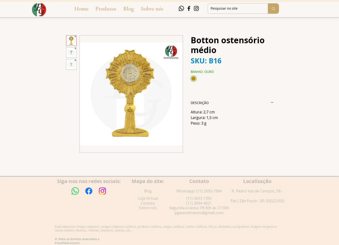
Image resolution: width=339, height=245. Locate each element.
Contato (148, 203)
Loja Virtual (148, 198)
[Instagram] (196, 8)
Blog (148, 191)
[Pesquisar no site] (234, 9)
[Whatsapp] (181, 8)
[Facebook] (189, 8)
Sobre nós (148, 207)
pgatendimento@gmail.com (199, 212)
